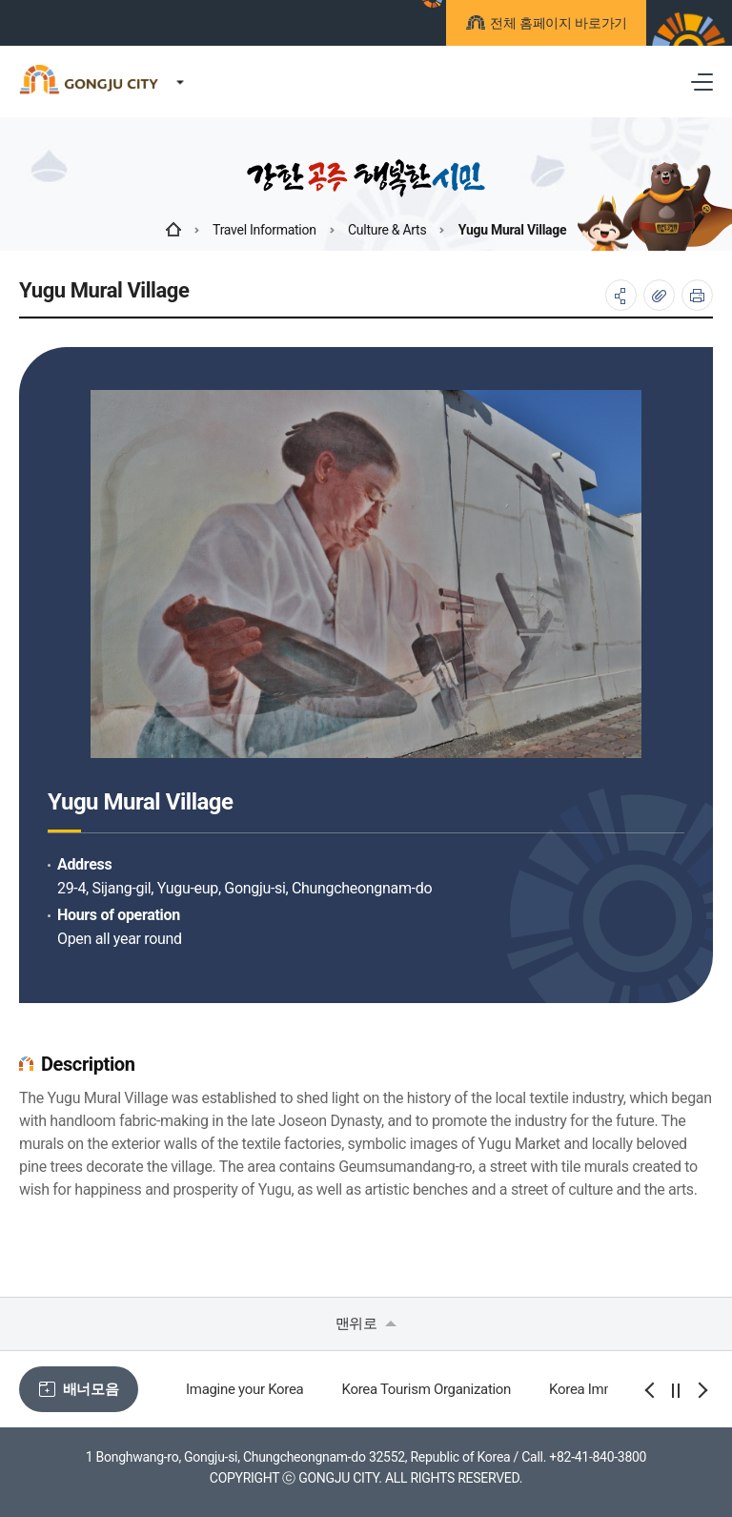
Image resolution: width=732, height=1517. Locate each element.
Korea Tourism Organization (426, 1389)
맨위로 (366, 1323)
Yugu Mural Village (512, 229)
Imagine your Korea (244, 1389)
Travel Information (264, 229)
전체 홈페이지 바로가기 (555, 26)
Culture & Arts (387, 229)
